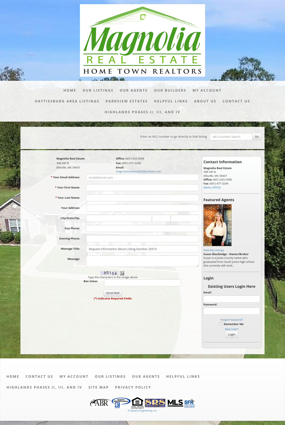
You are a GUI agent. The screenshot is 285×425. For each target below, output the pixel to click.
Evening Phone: (69, 238)
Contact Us (236, 101)
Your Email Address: (65, 177)
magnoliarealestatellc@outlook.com (138, 171)
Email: (207, 292)
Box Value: (91, 281)
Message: (74, 259)
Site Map (98, 387)
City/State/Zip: (70, 218)
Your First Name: (67, 187)
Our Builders (170, 90)
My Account (207, 90)
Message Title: (70, 249)
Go (257, 136)
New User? (231, 329)
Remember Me (231, 324)
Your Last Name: (67, 197)
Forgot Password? (232, 320)
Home (69, 90)
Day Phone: (72, 228)
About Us (205, 101)
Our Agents (134, 90)
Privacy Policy (133, 387)
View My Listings (213, 250)
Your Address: (70, 208)
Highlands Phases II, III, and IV (142, 112)
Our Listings (98, 90)
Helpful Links (171, 101)
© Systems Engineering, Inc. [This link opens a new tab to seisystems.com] (142, 410)
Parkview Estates (127, 101)
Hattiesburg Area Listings (67, 101)
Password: (210, 304)
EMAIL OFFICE (212, 187)
